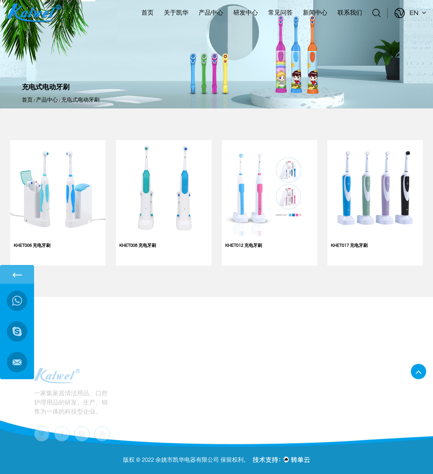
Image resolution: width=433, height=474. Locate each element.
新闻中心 (315, 13)
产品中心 (211, 13)
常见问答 (280, 13)
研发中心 (245, 13)
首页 (147, 13)
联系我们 (350, 13)
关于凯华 (176, 13)
